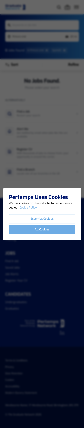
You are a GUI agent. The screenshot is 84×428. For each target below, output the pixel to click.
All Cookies (42, 229)
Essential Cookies (42, 219)
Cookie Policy (28, 207)
